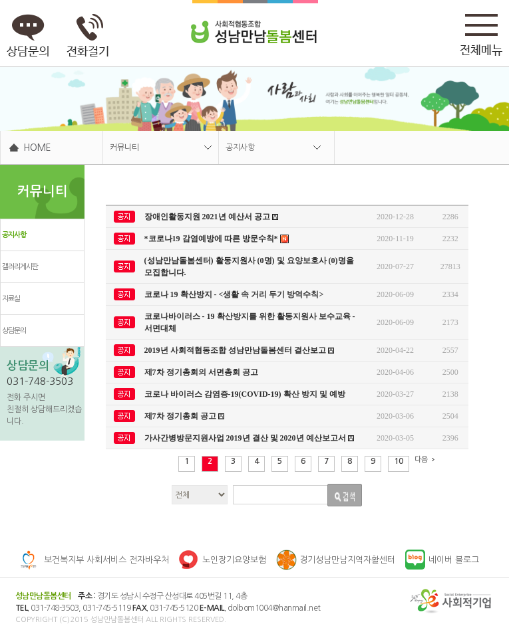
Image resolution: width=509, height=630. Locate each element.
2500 (450, 372)
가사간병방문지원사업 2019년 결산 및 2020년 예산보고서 (249, 438)
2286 (450, 216)
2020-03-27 (395, 394)
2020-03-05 (395, 438)
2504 (450, 416)
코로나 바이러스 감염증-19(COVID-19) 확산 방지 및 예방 (244, 394)
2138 (450, 394)
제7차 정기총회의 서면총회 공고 (201, 372)
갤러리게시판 (20, 266)
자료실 (11, 298)
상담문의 (14, 330)
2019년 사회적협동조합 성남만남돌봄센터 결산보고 (239, 350)
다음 (426, 459)
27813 (450, 266)
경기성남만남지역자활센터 (347, 560)
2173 (450, 322)
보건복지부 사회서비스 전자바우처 (106, 560)
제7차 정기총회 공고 (184, 416)
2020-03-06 (395, 416)
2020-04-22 (395, 350)
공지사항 (240, 148)
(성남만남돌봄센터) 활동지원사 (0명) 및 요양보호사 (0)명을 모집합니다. (249, 266)
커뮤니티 (124, 148)
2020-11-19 (395, 238)
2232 (450, 238)
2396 (450, 438)
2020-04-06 (395, 372)
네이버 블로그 (453, 560)
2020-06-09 (395, 294)
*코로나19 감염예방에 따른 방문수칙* (216, 239)
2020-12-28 (395, 216)
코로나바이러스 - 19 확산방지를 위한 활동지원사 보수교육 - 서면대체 (249, 322)
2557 (450, 350)
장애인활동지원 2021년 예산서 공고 (211, 216)
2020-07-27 (395, 266)
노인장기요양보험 (234, 560)
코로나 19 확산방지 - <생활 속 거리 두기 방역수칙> (234, 294)
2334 (450, 294)
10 (398, 461)
